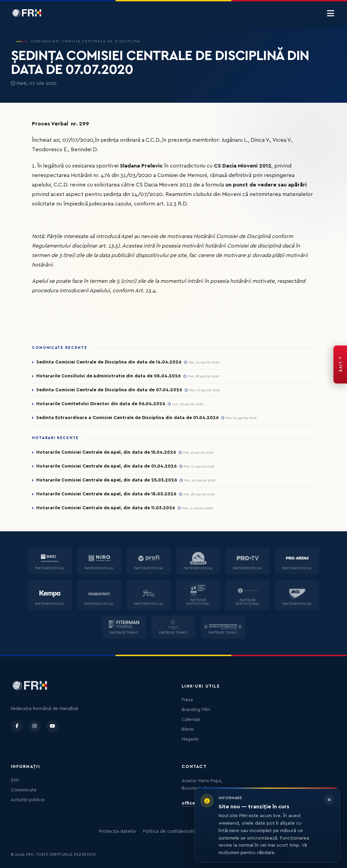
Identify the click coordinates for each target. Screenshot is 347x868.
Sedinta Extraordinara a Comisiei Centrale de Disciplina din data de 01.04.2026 (127, 417)
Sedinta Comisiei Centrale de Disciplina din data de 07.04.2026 (109, 390)
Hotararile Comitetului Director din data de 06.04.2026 (100, 403)
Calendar (191, 719)
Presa (187, 699)
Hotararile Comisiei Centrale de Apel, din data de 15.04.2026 (106, 452)
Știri (15, 780)
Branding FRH (196, 709)
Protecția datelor (117, 831)
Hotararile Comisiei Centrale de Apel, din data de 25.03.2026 (106, 480)
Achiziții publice (28, 799)
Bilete (188, 729)
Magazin (190, 739)
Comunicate (24, 790)
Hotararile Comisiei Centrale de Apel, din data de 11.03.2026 (105, 508)
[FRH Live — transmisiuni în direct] (340, 364)
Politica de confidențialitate (172, 831)
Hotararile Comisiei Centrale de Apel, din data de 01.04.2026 (106, 466)
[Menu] (330, 13)
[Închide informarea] (329, 799)
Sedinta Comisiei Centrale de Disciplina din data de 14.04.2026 (108, 362)
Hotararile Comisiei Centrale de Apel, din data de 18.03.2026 (106, 494)
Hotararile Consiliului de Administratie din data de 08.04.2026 (108, 376)
